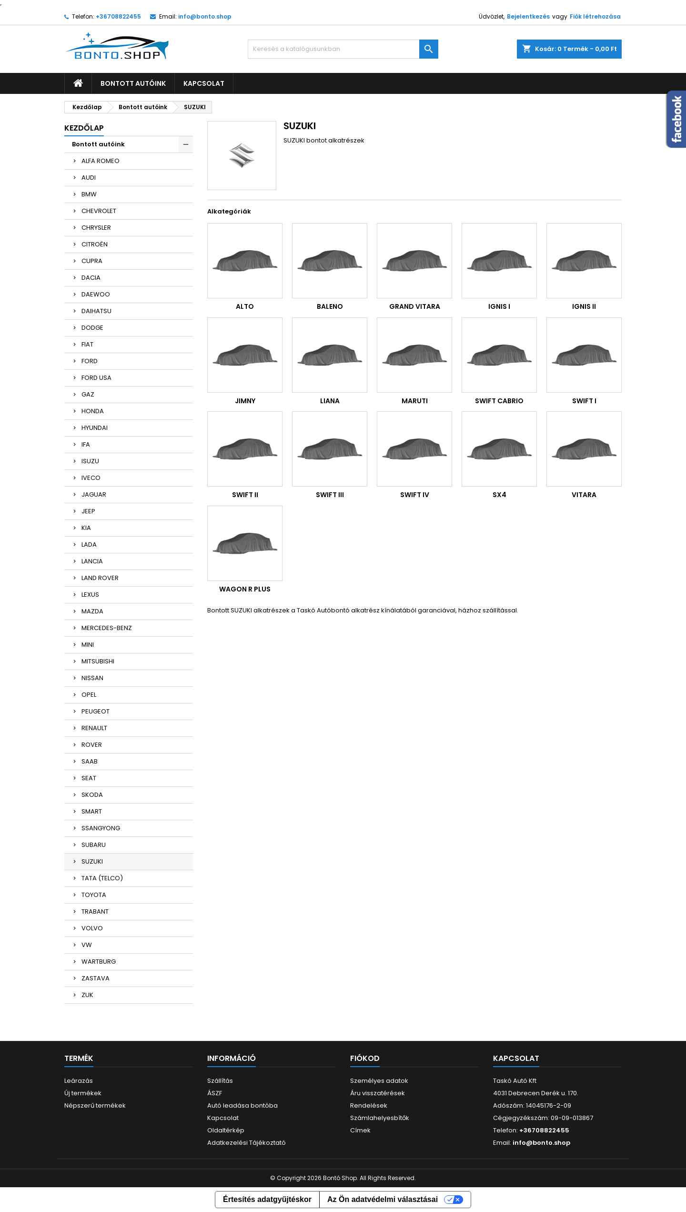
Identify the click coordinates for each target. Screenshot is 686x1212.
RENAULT (94, 728)
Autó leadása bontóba (242, 1105)
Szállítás (220, 1080)
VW (86, 944)
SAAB (89, 761)
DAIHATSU (96, 311)
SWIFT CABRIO (499, 401)
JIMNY (245, 401)
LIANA (330, 401)
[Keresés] (343, 49)
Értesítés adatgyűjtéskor (267, 1199)
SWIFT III (330, 494)
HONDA (92, 411)
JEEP (88, 511)
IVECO (91, 477)
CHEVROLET (98, 210)
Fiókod (365, 1058)
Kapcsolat (203, 83)
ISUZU (90, 461)
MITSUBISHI (97, 661)
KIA (86, 527)
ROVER (91, 744)
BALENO (330, 306)
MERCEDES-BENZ (106, 627)
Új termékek (82, 1093)
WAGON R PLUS (245, 589)
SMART (91, 811)
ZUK (87, 994)
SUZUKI (92, 861)
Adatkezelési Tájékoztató (246, 1142)
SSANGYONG (100, 828)
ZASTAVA (95, 978)
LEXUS (90, 594)
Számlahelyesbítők (379, 1117)
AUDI (88, 177)
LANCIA (92, 561)
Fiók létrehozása (595, 16)
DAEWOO (95, 294)
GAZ (87, 394)
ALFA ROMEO (100, 160)
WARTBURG (98, 961)
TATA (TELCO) (102, 878)
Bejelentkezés (528, 16)
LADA (89, 544)
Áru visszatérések (377, 1093)
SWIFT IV (414, 494)
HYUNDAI (94, 427)
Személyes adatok (379, 1080)
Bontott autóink (133, 83)
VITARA (584, 494)
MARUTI (415, 401)
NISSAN (92, 677)
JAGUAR (93, 494)
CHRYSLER (96, 227)
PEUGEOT (95, 711)
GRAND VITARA (414, 306)
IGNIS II (584, 306)
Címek (360, 1130)
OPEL (88, 694)
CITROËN (94, 244)
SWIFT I (584, 401)
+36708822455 (118, 16)
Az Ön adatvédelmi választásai (382, 1199)
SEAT (88, 778)
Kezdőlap (84, 127)
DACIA (91, 277)
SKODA (92, 794)
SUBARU (93, 844)
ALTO (245, 306)
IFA (85, 444)
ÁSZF (214, 1093)
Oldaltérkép (225, 1130)
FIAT (87, 344)
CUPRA (91, 260)
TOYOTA (93, 894)
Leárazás (78, 1080)
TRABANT (95, 911)
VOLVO (92, 928)
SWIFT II (245, 494)
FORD (89, 361)
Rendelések (368, 1105)
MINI (87, 644)
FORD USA (96, 377)
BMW (89, 194)
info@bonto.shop (205, 16)
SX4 (499, 494)
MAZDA (92, 611)
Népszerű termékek (95, 1105)
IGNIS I (499, 306)
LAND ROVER (100, 577)
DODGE (92, 327)
